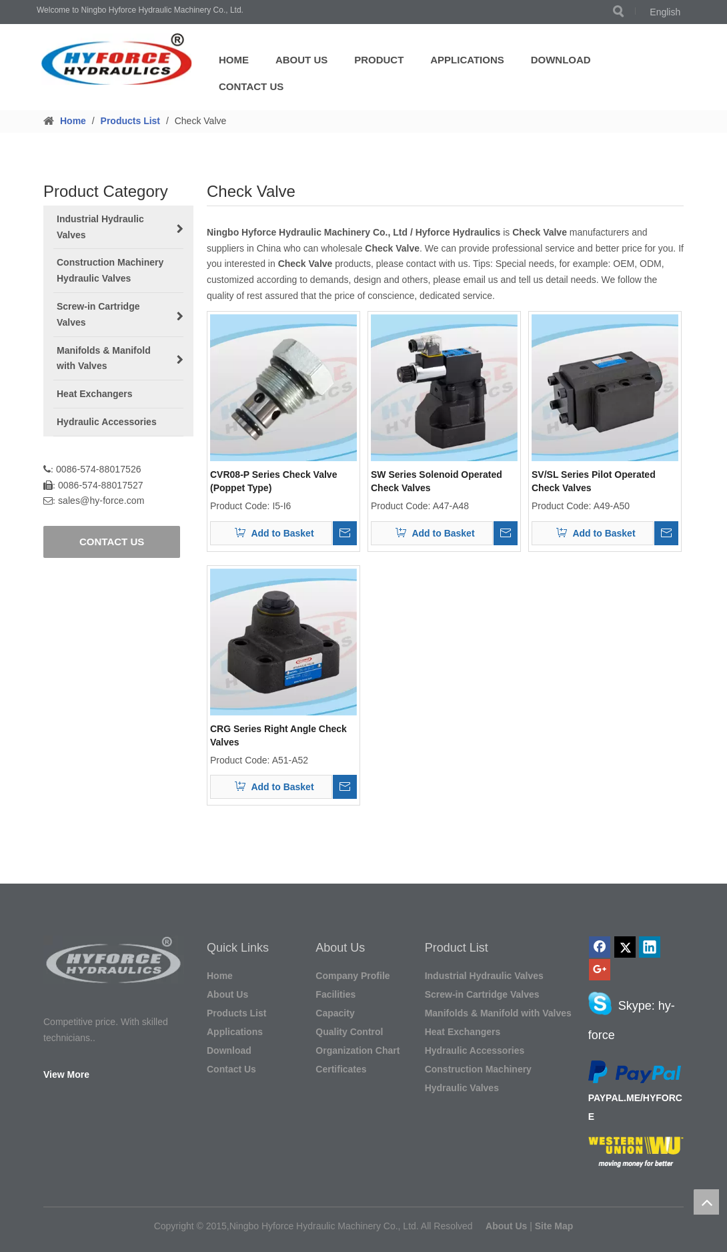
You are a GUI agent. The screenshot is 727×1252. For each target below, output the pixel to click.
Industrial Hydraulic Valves (484, 975)
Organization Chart (357, 1050)
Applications (467, 59)
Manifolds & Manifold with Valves (498, 1013)
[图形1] (113, 960)
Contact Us (251, 86)
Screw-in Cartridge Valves (482, 994)
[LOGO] (118, 59)
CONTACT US (111, 541)
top (706, 1202)
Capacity (334, 1013)
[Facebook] (599, 947)
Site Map (554, 1226)
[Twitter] (625, 947)
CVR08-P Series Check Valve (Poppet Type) (273, 481)
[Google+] (599, 969)
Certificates (340, 1069)
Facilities (335, 994)
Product (379, 59)
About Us (301, 59)
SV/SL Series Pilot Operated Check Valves (594, 481)
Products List (236, 1013)
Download (561, 59)
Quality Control (349, 1031)
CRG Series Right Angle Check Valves (278, 735)
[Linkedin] (649, 947)
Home (234, 59)
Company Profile (352, 975)
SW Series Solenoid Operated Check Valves (436, 481)
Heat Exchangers (463, 1031)
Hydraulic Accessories (475, 1050)
